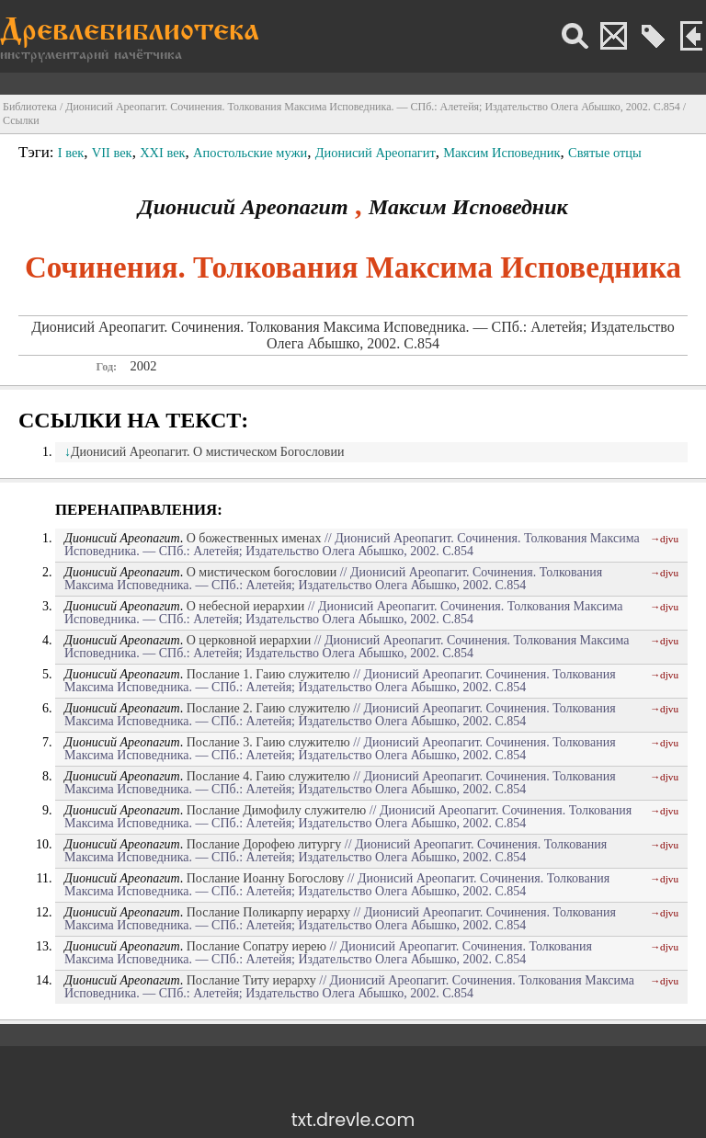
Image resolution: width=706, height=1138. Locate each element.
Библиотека (30, 106)
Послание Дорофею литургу (264, 844)
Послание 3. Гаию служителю (268, 742)
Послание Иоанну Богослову (266, 878)
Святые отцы (605, 152)
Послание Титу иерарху (251, 980)
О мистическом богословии (261, 572)
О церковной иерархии (249, 640)
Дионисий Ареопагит (375, 152)
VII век (112, 152)
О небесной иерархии (245, 606)
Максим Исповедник (501, 152)
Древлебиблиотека (129, 33)
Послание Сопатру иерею (256, 946)
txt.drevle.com (353, 1120)
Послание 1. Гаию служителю (268, 674)
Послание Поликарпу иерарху (268, 912)
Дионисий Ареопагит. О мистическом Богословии (207, 452)
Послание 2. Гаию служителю (268, 708)
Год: (106, 366)
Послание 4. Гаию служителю (268, 776)
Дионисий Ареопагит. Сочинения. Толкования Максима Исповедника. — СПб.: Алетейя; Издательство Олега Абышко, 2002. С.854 (372, 106)
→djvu (664, 538)
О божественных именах (254, 538)
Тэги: (38, 152)
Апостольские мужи (250, 152)
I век (71, 152)
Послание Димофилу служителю (276, 810)
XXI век (162, 152)
